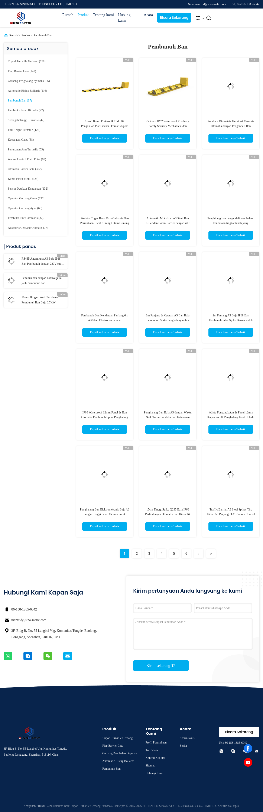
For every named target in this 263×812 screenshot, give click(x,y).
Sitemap (150, 765)
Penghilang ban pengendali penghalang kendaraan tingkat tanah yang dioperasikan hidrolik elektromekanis (230, 223)
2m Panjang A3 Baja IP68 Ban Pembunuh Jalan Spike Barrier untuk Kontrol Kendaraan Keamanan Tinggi (230, 320)
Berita (183, 745)
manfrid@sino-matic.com (28, 620)
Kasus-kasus (187, 738)
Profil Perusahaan (156, 742)
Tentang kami (103, 15)
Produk (83, 15)
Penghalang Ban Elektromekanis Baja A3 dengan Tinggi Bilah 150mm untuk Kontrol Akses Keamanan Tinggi (104, 514)
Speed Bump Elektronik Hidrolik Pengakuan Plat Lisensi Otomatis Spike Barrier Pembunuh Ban (104, 126)
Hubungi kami (125, 18)
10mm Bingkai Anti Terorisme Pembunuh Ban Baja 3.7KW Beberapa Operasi (40, 300)
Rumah (67, 15)
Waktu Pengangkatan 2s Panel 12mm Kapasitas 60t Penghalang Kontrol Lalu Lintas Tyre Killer (230, 417)
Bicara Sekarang (174, 17)
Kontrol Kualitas (156, 757)
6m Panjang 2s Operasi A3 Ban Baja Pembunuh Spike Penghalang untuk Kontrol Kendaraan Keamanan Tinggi (167, 320)
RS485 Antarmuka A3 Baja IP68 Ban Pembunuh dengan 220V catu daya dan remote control (42, 261)
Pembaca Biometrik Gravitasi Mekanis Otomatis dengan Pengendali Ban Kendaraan (231, 126)
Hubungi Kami (154, 773)
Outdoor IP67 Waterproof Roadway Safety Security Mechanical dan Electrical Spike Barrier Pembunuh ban (167, 126)
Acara (148, 15)
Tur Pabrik (152, 750)
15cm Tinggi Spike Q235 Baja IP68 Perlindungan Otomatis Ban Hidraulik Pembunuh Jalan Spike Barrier (168, 514)
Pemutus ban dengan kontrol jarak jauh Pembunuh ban (42, 280)
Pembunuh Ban (43, 35)
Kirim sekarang (160, 665)
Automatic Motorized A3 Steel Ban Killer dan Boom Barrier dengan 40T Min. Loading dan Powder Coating (168, 223)
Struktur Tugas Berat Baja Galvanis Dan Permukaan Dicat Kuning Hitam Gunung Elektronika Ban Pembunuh (104, 223)
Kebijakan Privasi (34, 806)
